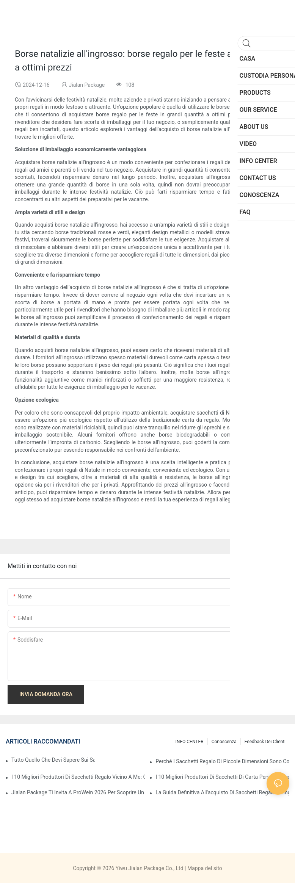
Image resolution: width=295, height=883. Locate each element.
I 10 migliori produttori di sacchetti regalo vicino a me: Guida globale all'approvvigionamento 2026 (78, 777)
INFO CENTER (190, 741)
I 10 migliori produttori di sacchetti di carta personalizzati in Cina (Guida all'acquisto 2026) (222, 777)
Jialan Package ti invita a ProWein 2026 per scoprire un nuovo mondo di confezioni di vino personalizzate (78, 792)
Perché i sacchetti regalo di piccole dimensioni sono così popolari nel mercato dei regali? (222, 761)
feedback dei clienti (265, 741)
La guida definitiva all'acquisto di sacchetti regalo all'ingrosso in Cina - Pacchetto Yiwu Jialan (222, 792)
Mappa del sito (204, 868)
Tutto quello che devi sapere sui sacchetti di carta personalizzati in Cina (53, 760)
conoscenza (224, 741)
